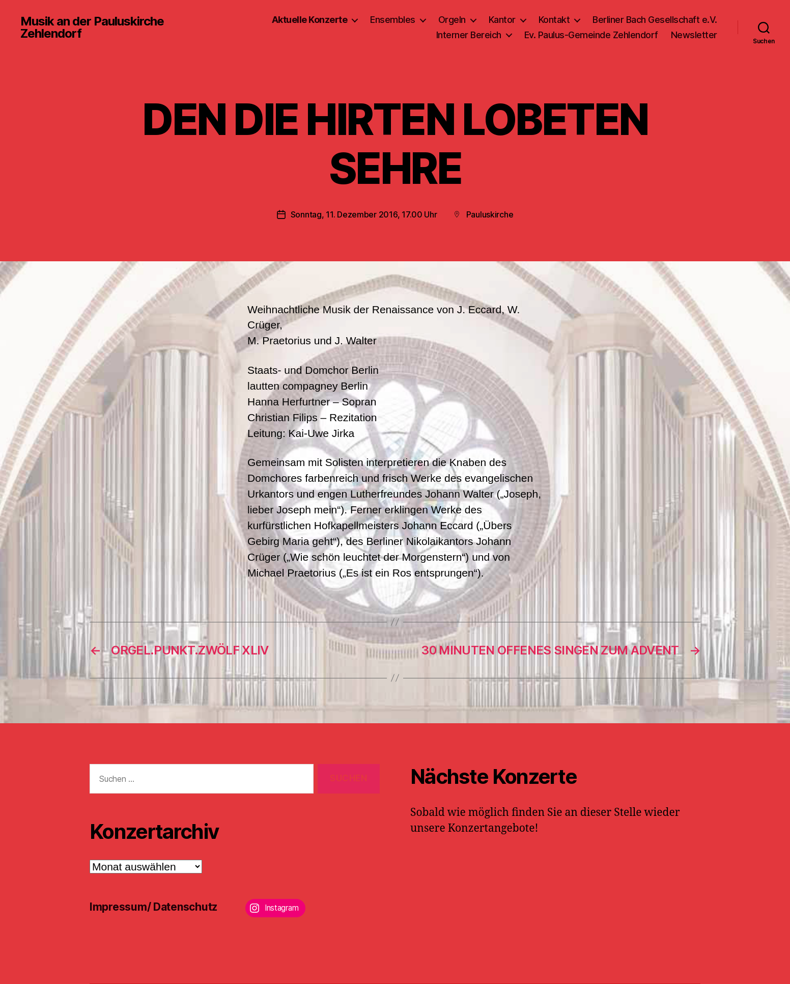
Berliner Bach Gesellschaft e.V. (654, 19)
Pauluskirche (490, 214)
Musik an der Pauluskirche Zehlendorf (92, 27)
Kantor (502, 19)
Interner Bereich (468, 35)
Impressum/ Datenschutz (153, 906)
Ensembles (392, 19)
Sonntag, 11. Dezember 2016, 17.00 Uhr (364, 214)
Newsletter (694, 35)
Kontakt (554, 19)
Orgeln (452, 19)
